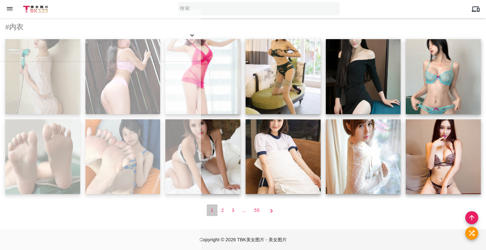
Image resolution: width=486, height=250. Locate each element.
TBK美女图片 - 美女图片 (262, 240)
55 (257, 210)
